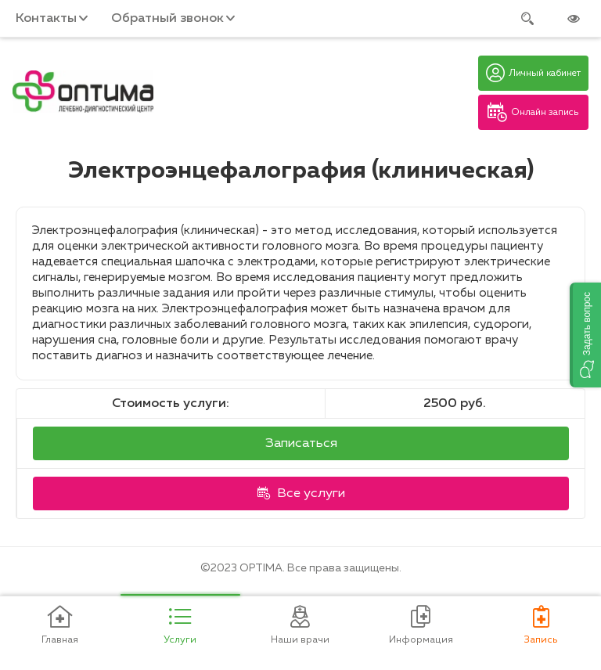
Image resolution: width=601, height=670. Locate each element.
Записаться (301, 443)
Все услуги (301, 493)
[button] (585, 335)
